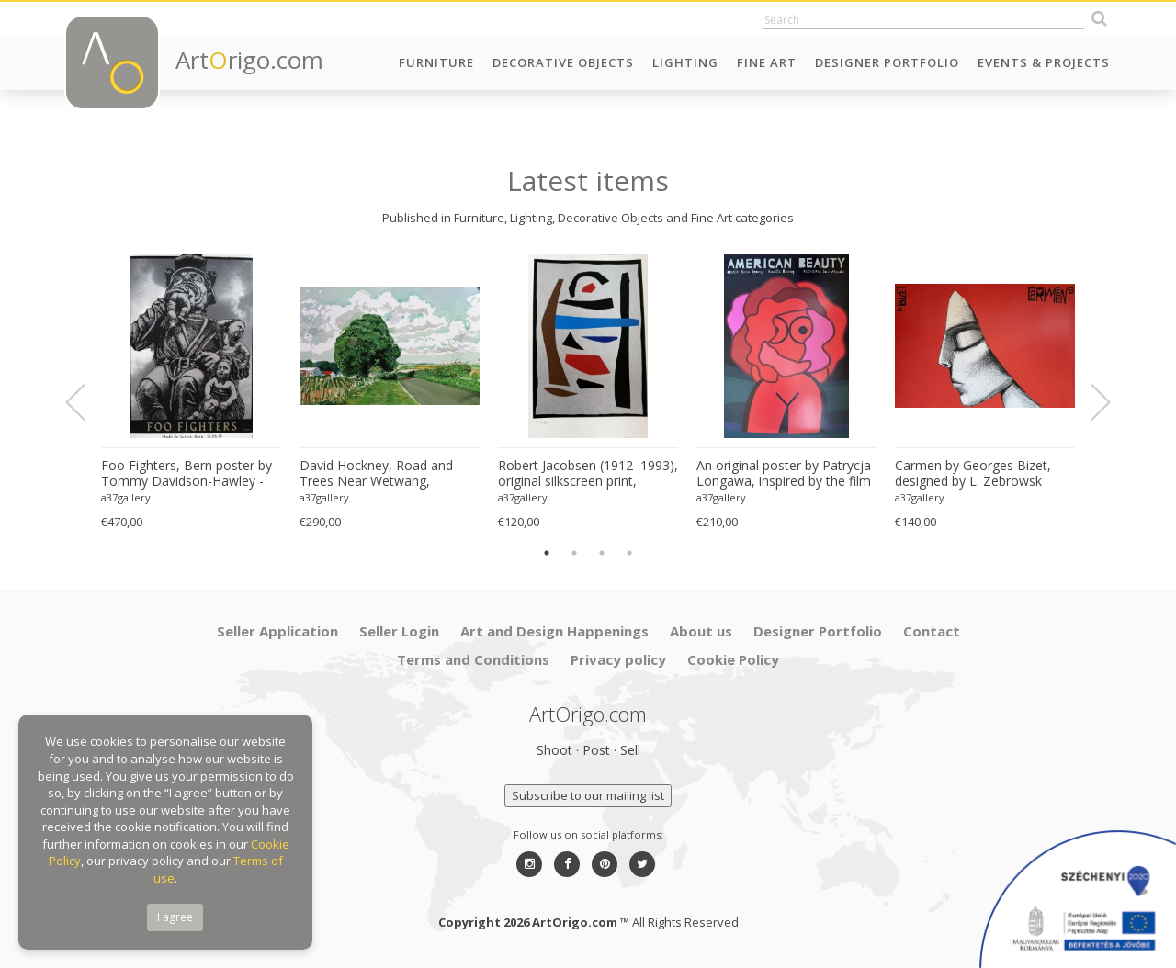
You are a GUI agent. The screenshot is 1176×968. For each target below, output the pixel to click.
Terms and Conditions (473, 659)
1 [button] (546, 553)
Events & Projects (1044, 62)
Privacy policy (618, 659)
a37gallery (126, 497)
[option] (191, 392)
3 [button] (602, 553)
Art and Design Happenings (554, 631)
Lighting (685, 62)
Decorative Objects (563, 62)
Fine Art (767, 62)
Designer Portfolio (887, 62)
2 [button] (574, 553)
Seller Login (399, 631)
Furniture (436, 62)
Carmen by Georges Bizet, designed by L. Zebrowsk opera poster (973, 473)
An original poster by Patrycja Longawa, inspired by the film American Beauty (783, 473)
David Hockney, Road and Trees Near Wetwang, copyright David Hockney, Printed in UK (376, 473)
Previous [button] (86, 402)
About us (701, 631)
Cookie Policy (733, 659)
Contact (931, 631)
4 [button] (629, 553)
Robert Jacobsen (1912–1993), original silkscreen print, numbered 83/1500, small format (588, 473)
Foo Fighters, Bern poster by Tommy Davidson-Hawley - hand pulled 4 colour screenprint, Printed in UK (186, 473)
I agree (175, 917)
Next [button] (1089, 402)
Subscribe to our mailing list (588, 795)
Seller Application (277, 631)
